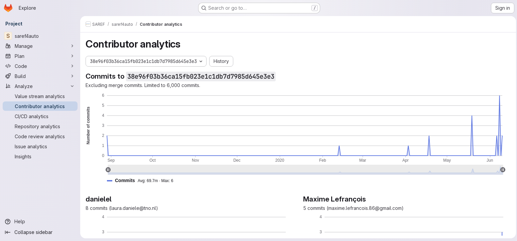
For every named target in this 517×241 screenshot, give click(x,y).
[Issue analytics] (40, 146)
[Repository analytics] (40, 126)
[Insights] (40, 156)
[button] (142, 180)
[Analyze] (40, 86)
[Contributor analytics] (40, 106)
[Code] (40, 66)
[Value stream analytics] (40, 96)
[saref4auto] (40, 36)
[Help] (40, 221)
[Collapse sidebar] (40, 232)
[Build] (40, 76)
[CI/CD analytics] (40, 116)
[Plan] (40, 56)
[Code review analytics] (40, 136)
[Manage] (40, 46)
